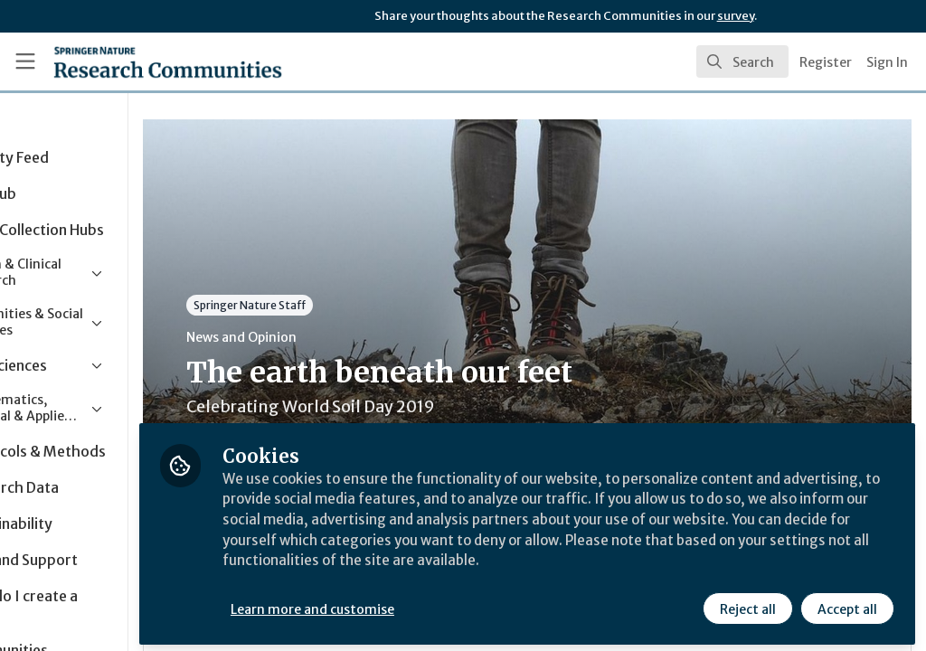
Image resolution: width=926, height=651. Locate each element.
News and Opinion (344, 337)
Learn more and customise (416, 603)
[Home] (136, 61)
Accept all (846, 603)
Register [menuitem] (825, 62)
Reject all (747, 603)
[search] (742, 61)
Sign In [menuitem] (887, 62)
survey (735, 16)
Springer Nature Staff (353, 305)
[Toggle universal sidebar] (25, 61)
